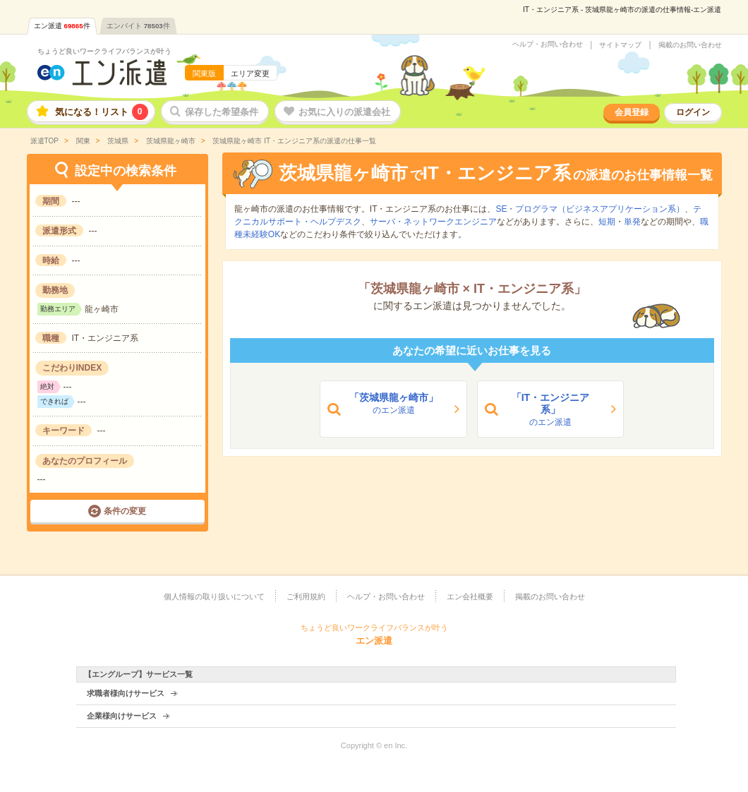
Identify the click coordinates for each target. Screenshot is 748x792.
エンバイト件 (138, 26)
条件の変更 (125, 511)
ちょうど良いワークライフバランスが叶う (104, 51)
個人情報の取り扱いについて (214, 596)
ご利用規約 (305, 596)
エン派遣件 (62, 26)
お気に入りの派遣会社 (344, 112)
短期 (606, 222)
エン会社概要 (470, 596)
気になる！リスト (101, 112)
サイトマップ (620, 45)
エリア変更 (250, 73)
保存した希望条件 (221, 112)
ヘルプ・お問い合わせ (547, 44)
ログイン (693, 112)
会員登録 (632, 112)
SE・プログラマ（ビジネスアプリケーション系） (589, 209)
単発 (632, 222)
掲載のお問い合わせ (690, 45)
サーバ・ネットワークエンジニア (433, 222)
